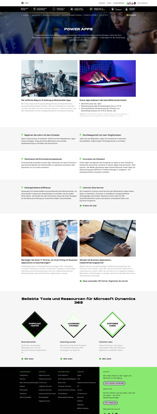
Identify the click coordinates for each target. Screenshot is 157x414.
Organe (22, 386)
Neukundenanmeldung (65, 397)
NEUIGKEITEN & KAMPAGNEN (42, 9)
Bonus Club (62, 382)
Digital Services (44, 375)
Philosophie (24, 390)
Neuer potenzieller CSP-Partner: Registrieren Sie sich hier (105, 281)
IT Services (43, 382)
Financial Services (45, 379)
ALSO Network (63, 375)
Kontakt (102, 3)
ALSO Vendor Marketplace (67, 379)
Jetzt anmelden (110, 403)
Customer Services (64, 386)
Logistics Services (45, 386)
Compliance (24, 375)
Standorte (23, 393)
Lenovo (79, 390)
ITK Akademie (62, 393)
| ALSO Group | (142, 3)
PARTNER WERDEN (132, 9)
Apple (79, 375)
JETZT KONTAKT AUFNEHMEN (114, 383)
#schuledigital (43, 397)
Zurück (26, 15)
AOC (78, 379)
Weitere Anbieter (83, 408)
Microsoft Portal (24, 9)
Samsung (80, 404)
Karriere (22, 379)
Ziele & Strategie (25, 397)
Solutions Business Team (47, 393)
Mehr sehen (29, 359)
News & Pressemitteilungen (29, 382)
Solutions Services (45, 390)
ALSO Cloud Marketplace (79, 9)
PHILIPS (79, 401)
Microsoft (80, 397)
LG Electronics (82, 393)
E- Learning (119, 9)
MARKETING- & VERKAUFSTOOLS (99, 9)
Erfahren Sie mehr (90, 206)
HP (78, 386)
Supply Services (44, 401)
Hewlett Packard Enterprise (86, 382)
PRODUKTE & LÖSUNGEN (61, 9)
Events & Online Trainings (66, 390)
